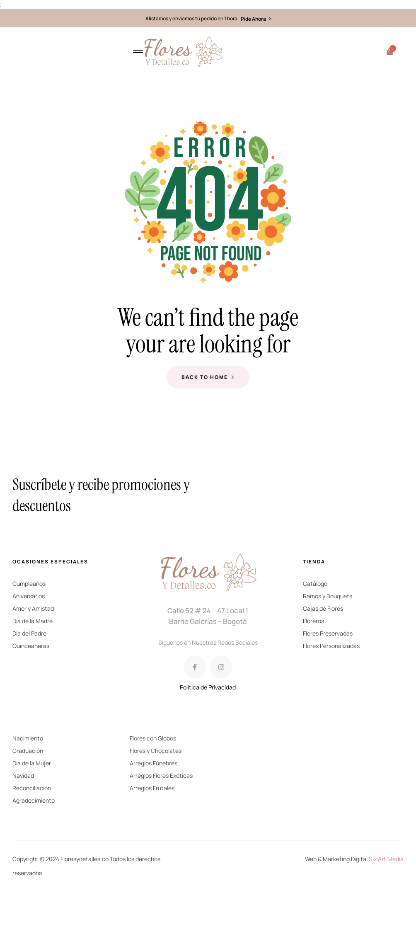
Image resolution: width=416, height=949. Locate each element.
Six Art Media (386, 859)
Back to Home (208, 377)
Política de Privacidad (208, 687)
